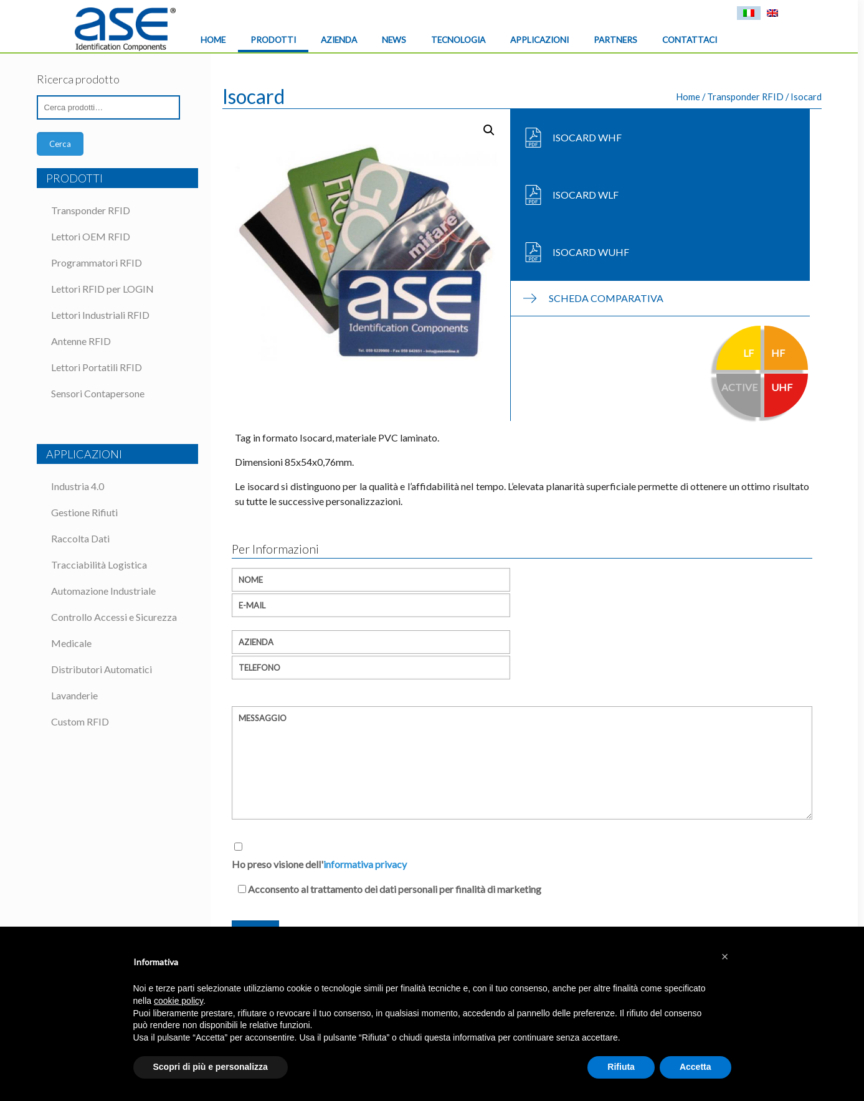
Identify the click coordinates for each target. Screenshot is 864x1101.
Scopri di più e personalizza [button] (210, 1067)
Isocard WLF (586, 195)
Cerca (60, 144)
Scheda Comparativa (606, 298)
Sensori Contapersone (98, 393)
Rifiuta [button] (621, 1067)
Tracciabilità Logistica (99, 564)
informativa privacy (365, 864)
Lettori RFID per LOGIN (102, 289)
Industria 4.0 (77, 486)
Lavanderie (74, 695)
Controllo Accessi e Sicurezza (114, 617)
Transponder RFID (745, 96)
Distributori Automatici (101, 669)
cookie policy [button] (178, 1001)
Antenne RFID (81, 341)
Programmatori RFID (96, 262)
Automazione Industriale (103, 591)
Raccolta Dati (80, 538)
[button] (725, 956)
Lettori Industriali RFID (100, 315)
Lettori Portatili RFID (96, 367)
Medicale (71, 643)
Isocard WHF (587, 137)
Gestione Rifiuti (84, 512)
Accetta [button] (695, 1067)
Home (688, 96)
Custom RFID (80, 721)
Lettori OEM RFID (90, 236)
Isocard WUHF (591, 252)
